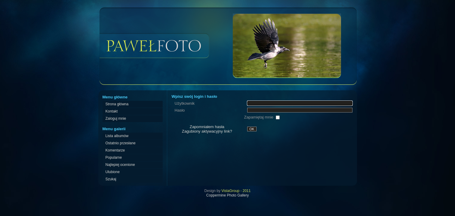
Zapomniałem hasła (207, 126)
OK (251, 129)
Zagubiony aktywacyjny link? (207, 131)
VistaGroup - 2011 (236, 191)
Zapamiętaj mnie (259, 117)
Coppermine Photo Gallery (227, 195)
